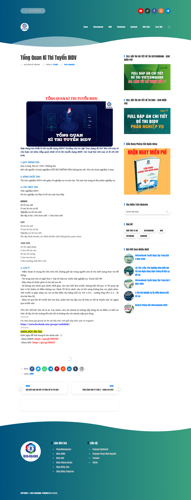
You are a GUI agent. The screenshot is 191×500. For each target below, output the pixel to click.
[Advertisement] (70, 76)
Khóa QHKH (60, 453)
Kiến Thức (146, 27)
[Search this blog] (147, 211)
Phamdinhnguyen (63, 449)
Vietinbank (121, 27)
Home (86, 27)
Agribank (133, 27)
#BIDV (31, 373)
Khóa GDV (60, 458)
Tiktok (95, 462)
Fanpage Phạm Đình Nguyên (104, 453)
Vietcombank (98, 27)
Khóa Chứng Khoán (64, 462)
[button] (32, 368)
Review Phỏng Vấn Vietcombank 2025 (151, 305)
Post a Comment (69, 64)
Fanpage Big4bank (100, 449)
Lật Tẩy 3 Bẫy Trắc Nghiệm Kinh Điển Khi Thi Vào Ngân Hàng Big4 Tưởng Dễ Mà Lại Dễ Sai (152, 271)
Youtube (95, 458)
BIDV (110, 27)
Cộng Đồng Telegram (65, 471)
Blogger (54, 493)
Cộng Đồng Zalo (62, 467)
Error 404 (158, 27)
